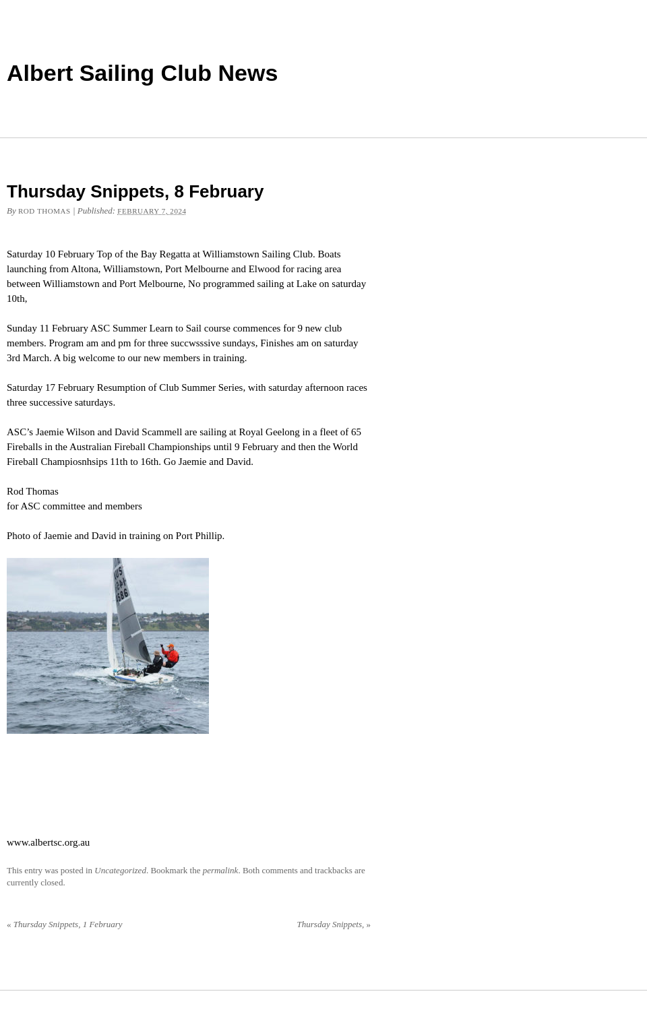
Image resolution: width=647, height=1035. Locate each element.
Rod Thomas (44, 211)
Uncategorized (120, 870)
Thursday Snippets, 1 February (65, 924)
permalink (221, 870)
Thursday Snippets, (334, 924)
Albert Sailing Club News (142, 73)
